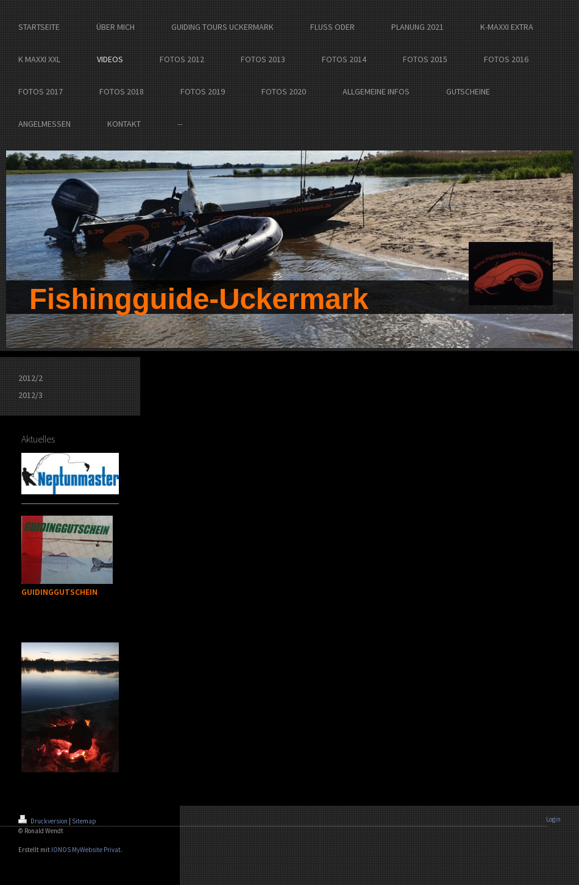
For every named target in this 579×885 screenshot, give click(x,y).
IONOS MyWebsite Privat (86, 849)
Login (553, 819)
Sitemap (84, 821)
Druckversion (43, 821)
